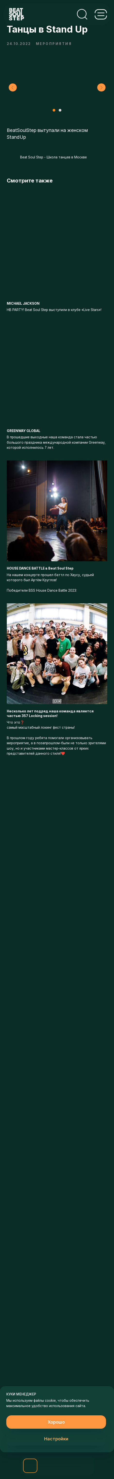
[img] (49, 1466)
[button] (30, 1466)
